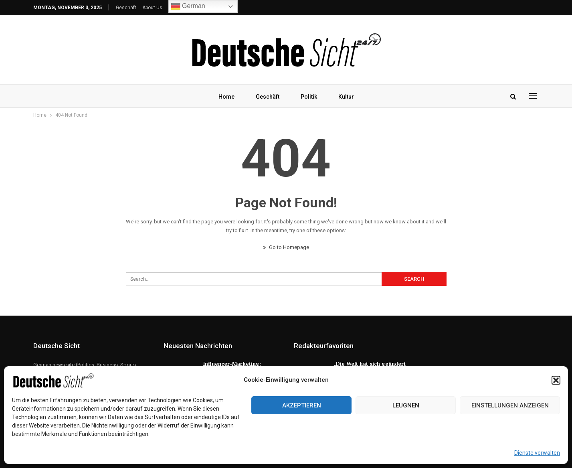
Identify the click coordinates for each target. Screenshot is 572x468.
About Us (152, 7)
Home (226, 96)
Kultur (346, 96)
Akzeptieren (301, 405)
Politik (309, 96)
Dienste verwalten (537, 453)
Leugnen (405, 405)
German (188, 6)
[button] (556, 380)
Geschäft (126, 7)
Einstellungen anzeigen (510, 405)
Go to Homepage (286, 247)
